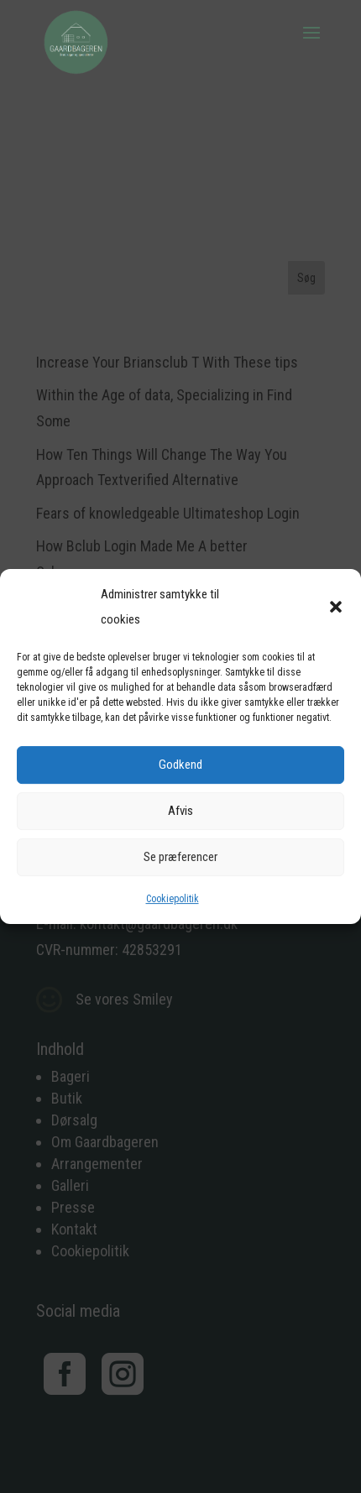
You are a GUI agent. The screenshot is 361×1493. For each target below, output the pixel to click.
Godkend (180, 764)
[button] (335, 606)
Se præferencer (180, 856)
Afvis (180, 810)
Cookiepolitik (172, 899)
